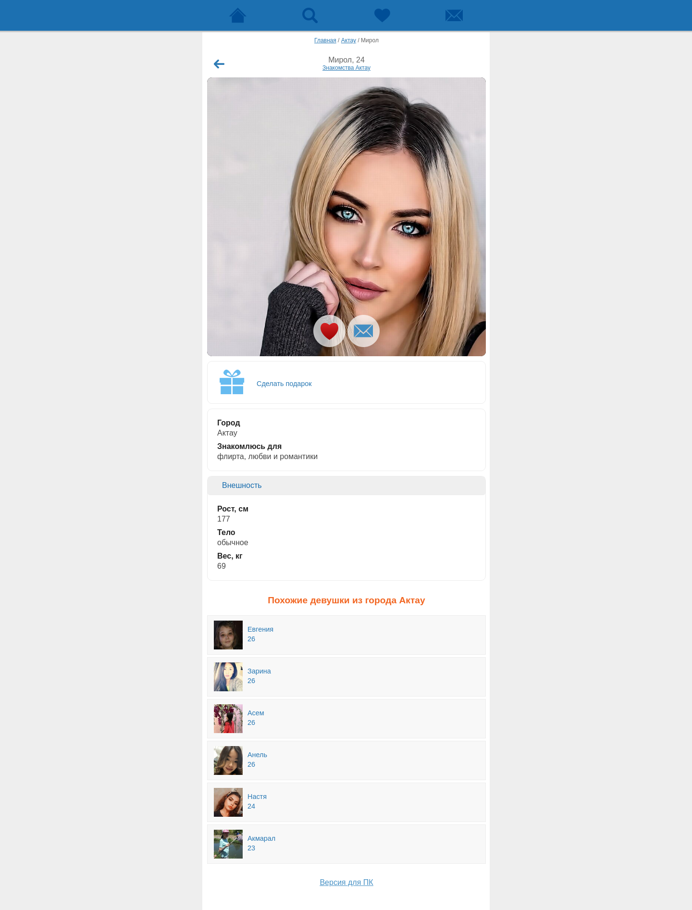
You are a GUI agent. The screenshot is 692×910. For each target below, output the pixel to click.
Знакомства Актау (346, 67)
